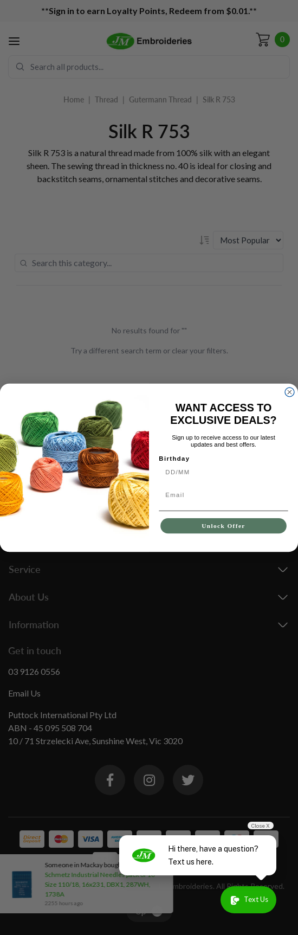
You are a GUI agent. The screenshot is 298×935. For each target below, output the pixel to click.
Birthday (174, 458)
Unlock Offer (223, 526)
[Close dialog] (289, 391)
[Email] (223, 494)
